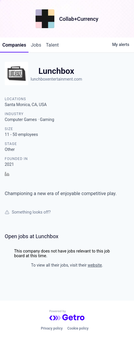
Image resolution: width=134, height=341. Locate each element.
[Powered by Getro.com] (67, 315)
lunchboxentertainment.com (56, 79)
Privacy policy (52, 328)
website (95, 265)
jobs (36, 45)
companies (14, 45)
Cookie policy (77, 328)
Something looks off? (28, 212)
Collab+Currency (78, 19)
